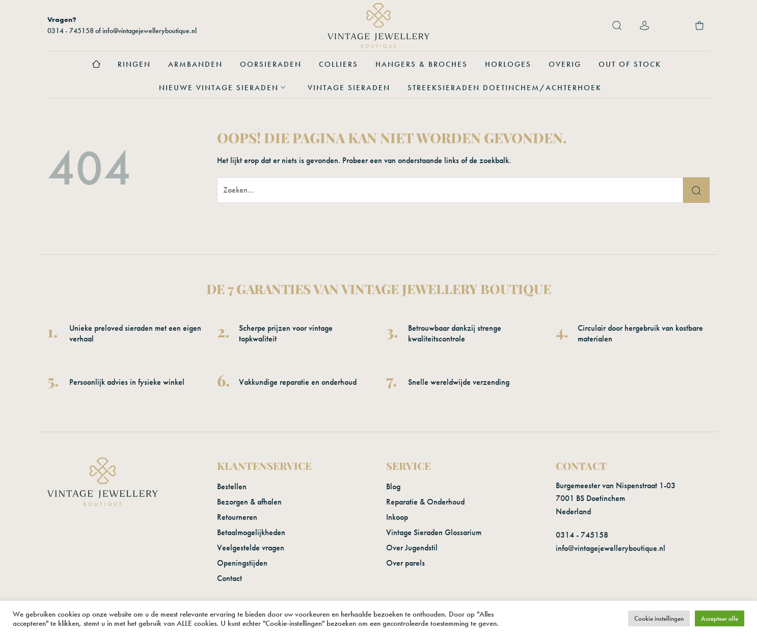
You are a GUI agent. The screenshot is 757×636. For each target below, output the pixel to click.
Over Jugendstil (412, 547)
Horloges (508, 64)
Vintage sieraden (349, 88)
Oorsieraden (271, 64)
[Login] (644, 25)
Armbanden (195, 64)
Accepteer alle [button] (719, 618)
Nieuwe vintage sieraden (224, 88)
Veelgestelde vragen (250, 547)
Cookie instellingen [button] (659, 618)
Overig (565, 64)
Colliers (338, 64)
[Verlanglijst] (672, 25)
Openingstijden (242, 563)
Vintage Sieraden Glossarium (433, 532)
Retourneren (237, 517)
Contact (229, 578)
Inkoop (397, 517)
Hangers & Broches (421, 64)
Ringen (134, 64)
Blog (393, 486)
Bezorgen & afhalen (249, 501)
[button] (617, 25)
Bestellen (232, 486)
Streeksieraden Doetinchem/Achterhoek (505, 88)
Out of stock (630, 64)
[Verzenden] (696, 190)
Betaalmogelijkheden (251, 532)
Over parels (405, 563)
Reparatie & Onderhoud (425, 501)
